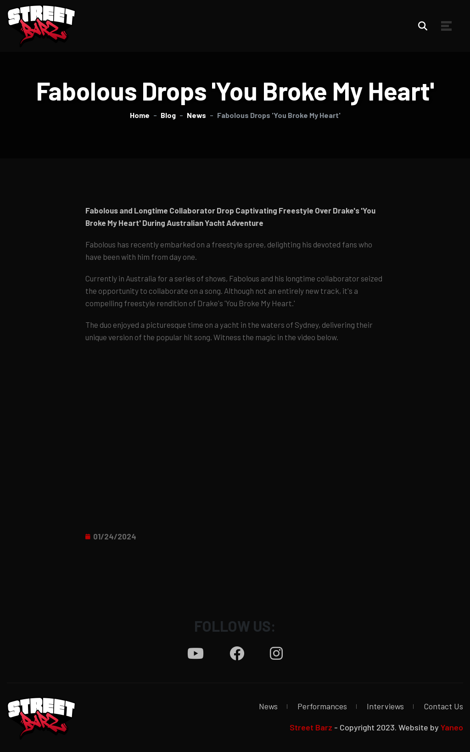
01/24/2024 (114, 536)
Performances (322, 706)
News (268, 706)
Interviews (385, 706)
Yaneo (452, 727)
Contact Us (443, 706)
